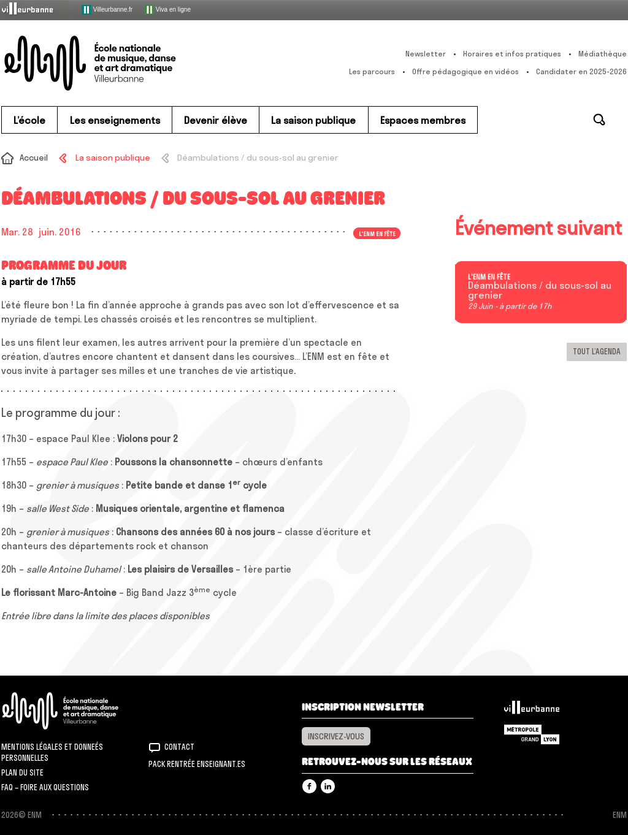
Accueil (34, 157)
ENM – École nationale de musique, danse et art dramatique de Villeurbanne (114, 63)
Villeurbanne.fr (107, 10)
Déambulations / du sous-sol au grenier (539, 290)
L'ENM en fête (377, 233)
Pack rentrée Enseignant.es (196, 764)
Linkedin (327, 786)
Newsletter (425, 53)
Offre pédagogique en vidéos (465, 71)
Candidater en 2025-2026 (581, 71)
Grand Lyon (531, 734)
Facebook (309, 786)
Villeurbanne (531, 710)
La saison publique (112, 157)
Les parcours (372, 71)
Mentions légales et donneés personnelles (52, 752)
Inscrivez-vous (336, 736)
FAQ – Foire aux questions (45, 787)
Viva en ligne (167, 10)
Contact (179, 747)
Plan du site (22, 772)
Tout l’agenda (597, 351)
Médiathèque (602, 53)
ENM (76, 711)
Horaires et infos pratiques (512, 53)
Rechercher (599, 119)
